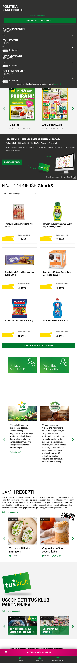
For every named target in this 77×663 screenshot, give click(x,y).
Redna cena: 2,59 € (24, 235)
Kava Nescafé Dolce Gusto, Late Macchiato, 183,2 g (57, 273)
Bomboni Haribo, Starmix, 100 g (19, 320)
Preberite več (15, 452)
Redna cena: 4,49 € (62, 235)
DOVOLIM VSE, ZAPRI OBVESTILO (39, 21)
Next (73, 107)
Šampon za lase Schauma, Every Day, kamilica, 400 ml (57, 225)
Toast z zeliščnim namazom (19, 550)
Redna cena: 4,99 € (24, 283)
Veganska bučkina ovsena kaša (53, 550)
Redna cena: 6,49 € (62, 283)
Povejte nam (39, 660)
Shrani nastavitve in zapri (37, 16)
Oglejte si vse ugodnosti (11, 611)
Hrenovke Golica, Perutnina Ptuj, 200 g (19, 225)
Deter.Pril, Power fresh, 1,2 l (55, 320)
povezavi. (57, 84)
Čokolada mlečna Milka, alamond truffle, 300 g (19, 273)
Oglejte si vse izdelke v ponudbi (38, 345)
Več (3, 35)
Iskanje (20, 660)
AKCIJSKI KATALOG (52, 125)
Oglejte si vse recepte (10, 512)
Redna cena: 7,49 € (62, 331)
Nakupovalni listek (57, 660)
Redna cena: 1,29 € (24, 331)
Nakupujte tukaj (12, 162)
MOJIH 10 (14, 125)
